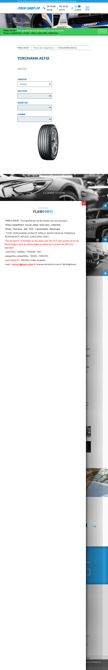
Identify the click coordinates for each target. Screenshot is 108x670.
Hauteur (22, 94)
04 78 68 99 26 (51, 8)
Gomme (21, 118)
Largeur (21, 83)
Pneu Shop (23, 51)
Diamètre (22, 106)
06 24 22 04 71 (63, 8)
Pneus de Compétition (44, 51)
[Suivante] (94, 530)
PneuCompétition (54, 194)
